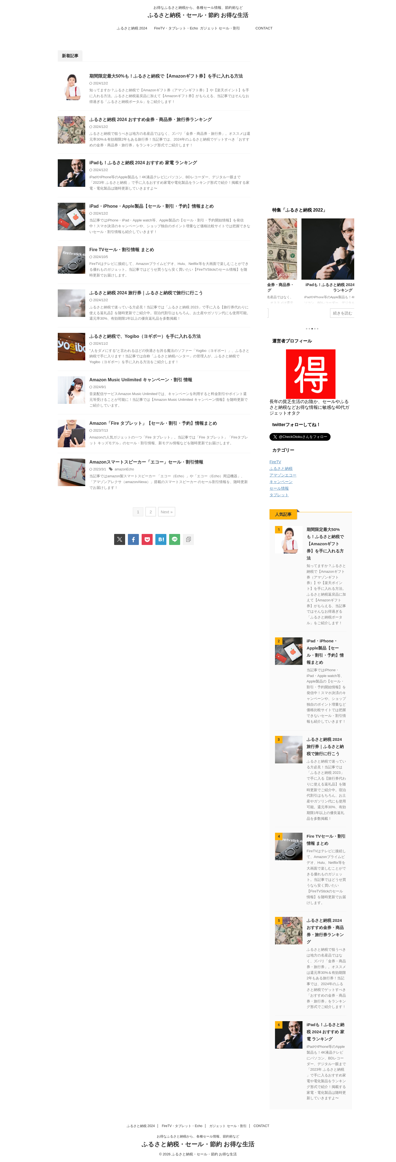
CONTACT (264, 28)
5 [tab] (317, 328)
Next (347, 269)
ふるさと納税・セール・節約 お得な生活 (198, 15)
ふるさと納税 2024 (132, 28)
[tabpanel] (311, 270)
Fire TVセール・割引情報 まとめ (121, 249)
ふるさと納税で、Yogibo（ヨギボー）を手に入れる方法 (145, 336)
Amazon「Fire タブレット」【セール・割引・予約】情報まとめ (153, 423)
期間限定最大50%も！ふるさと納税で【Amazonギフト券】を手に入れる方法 (166, 76)
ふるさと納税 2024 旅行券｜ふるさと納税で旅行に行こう (146, 293)
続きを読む (310, 313)
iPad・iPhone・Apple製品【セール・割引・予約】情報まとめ (151, 206)
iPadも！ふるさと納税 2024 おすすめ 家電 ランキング (143, 162)
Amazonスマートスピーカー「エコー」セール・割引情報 (146, 462)
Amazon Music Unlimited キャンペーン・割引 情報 (140, 379)
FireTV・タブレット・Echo (176, 28)
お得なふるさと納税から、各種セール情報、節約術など (198, 1136)
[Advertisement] (311, 119)
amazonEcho (124, 469)
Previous (275, 269)
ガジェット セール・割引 (220, 28)
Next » (166, 511)
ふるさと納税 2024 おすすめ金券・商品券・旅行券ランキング (150, 119)
